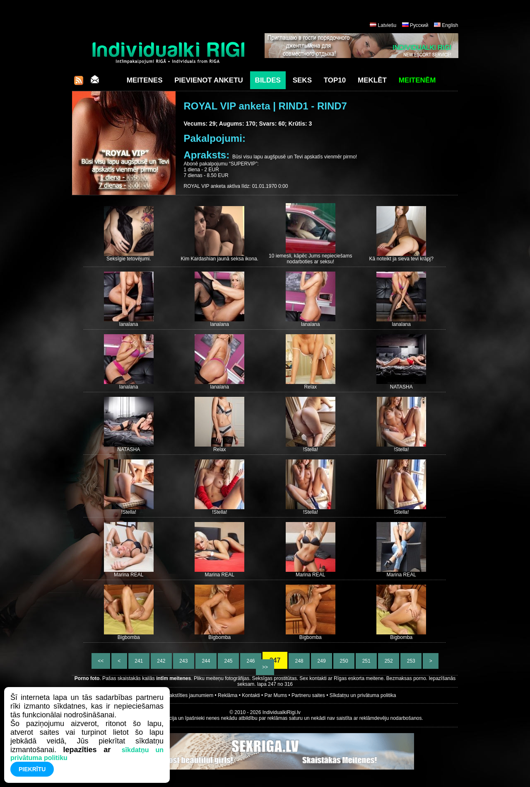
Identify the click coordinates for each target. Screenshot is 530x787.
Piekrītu (32, 769)
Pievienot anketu (208, 80)
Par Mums (276, 695)
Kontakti (251, 695)
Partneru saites (308, 695)
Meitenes (145, 80)
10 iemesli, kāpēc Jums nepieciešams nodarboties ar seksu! (310, 259)
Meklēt (372, 80)
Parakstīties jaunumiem (187, 695)
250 (343, 661)
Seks (302, 80)
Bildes (268, 80)
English (450, 25)
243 (183, 661)
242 (161, 661)
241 (139, 661)
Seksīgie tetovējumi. (128, 259)
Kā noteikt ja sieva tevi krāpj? (401, 259)
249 (321, 661)
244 (206, 661)
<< (100, 661)
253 (411, 661)
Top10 (335, 80)
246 (250, 661)
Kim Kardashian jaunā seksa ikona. (219, 259)
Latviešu (387, 25)
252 (388, 661)
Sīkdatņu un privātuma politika (363, 695)
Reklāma (227, 695)
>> (265, 667)
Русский (419, 25)
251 (366, 661)
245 (228, 661)
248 (299, 661)
